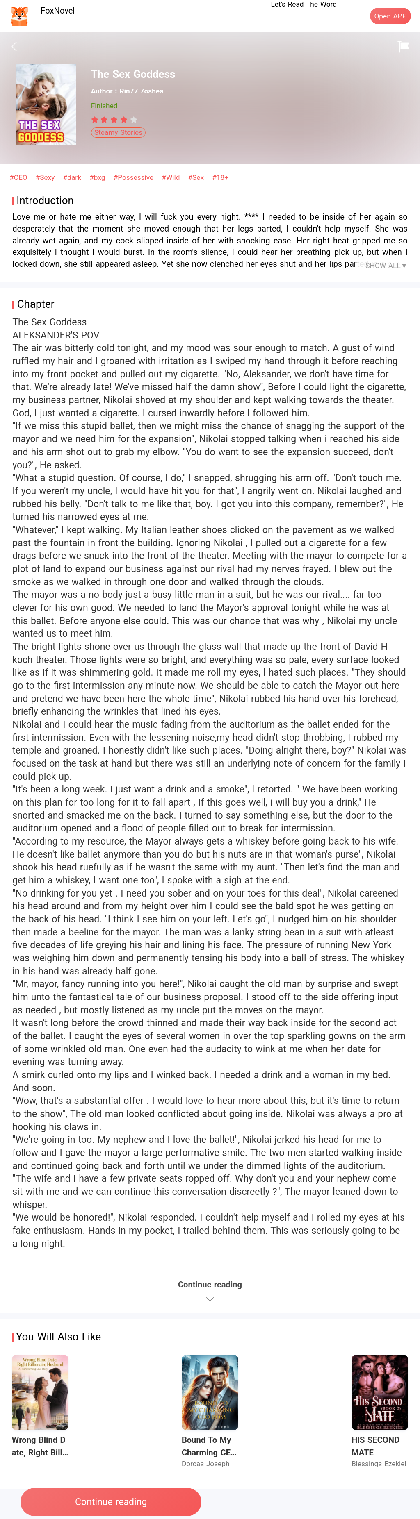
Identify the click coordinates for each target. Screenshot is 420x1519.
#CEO (19, 177)
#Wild (172, 177)
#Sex (197, 177)
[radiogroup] (114, 119)
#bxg (98, 177)
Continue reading (111, 1502)
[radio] (96, 119)
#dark (73, 177)
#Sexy (46, 177)
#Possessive (135, 177)
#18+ (220, 177)
